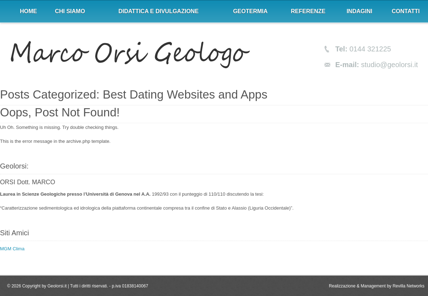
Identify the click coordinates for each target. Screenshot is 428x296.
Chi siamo (70, 11)
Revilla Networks (408, 286)
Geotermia (250, 11)
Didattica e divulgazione (158, 11)
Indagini (359, 11)
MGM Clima (12, 248)
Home (28, 11)
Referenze (308, 11)
